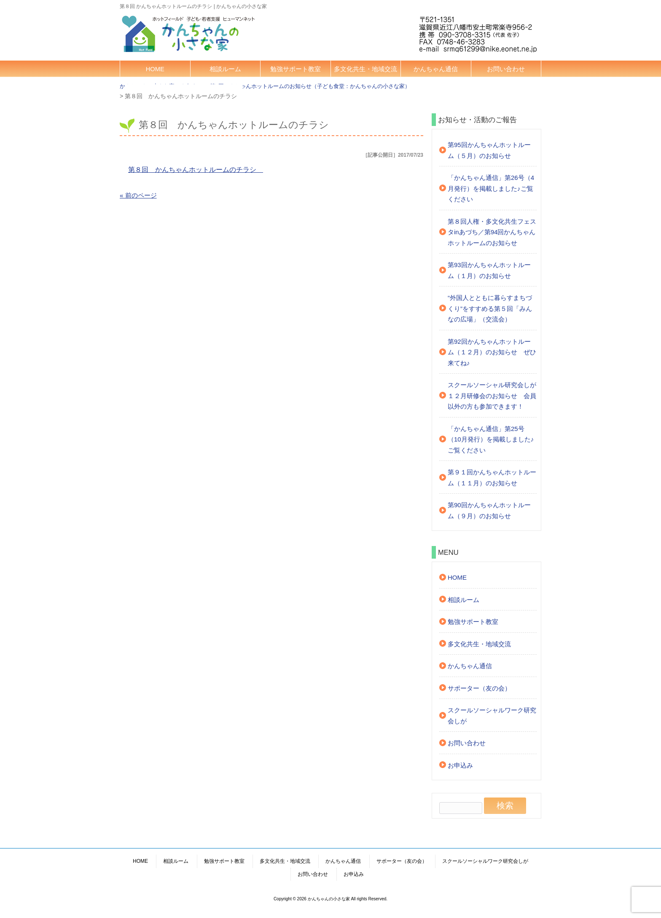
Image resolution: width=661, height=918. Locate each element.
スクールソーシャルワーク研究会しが (492, 716)
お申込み (460, 765)
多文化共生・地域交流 (365, 69)
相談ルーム (225, 69)
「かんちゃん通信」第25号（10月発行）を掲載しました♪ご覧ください (491, 439)
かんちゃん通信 (436, 69)
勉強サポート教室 (295, 69)
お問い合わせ (506, 69)
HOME (155, 69)
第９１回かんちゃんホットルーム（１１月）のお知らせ (492, 477)
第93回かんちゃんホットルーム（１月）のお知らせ (489, 270)
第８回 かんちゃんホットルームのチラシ (195, 169)
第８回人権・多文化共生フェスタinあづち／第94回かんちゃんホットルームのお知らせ (492, 232)
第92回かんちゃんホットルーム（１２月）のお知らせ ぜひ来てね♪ (492, 352)
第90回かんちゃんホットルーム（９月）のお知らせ (489, 510)
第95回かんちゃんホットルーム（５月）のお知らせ (489, 150)
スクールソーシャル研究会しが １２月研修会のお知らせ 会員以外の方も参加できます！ (492, 395)
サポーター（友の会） (479, 688)
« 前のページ (138, 195)
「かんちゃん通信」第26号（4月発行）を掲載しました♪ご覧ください (491, 188)
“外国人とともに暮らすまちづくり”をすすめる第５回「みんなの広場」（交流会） (490, 308)
